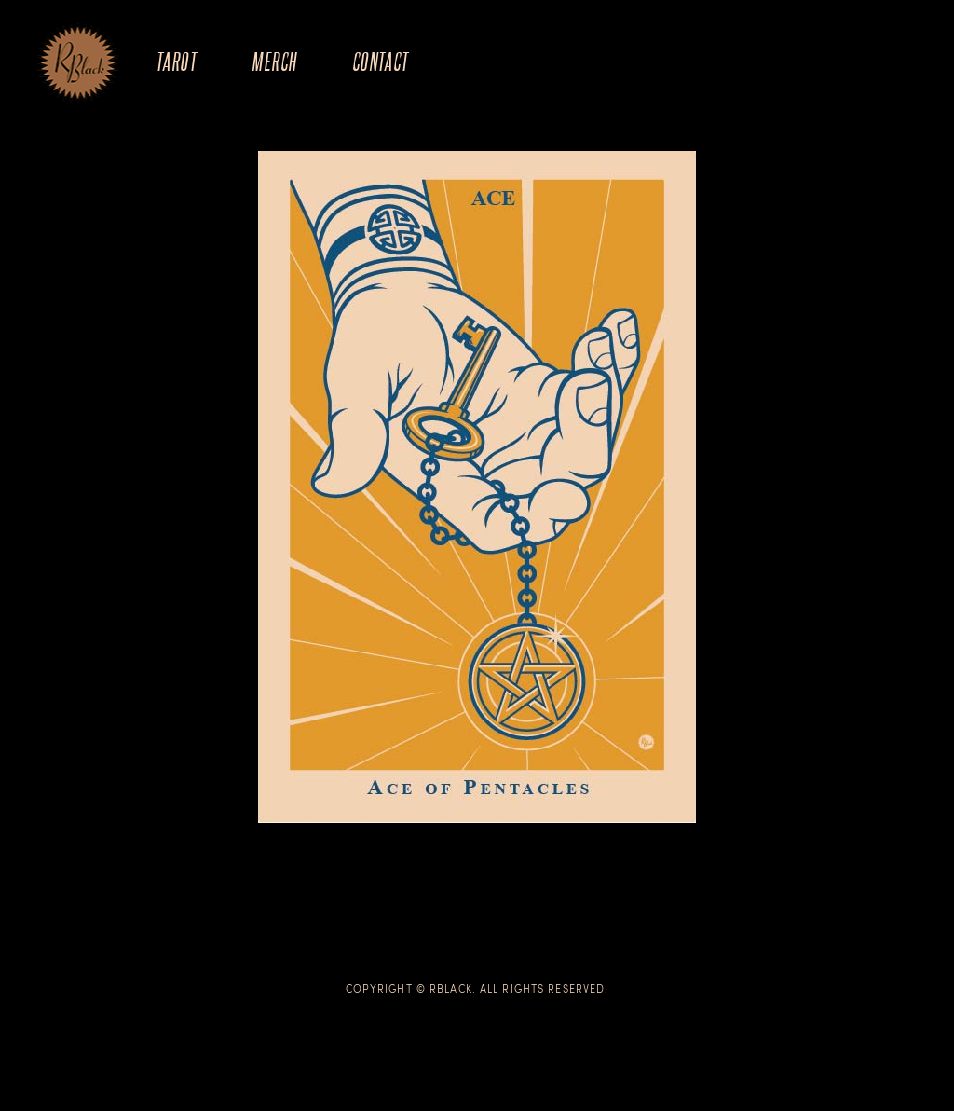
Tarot (176, 61)
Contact (380, 61)
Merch (274, 61)
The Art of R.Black (77, 64)
